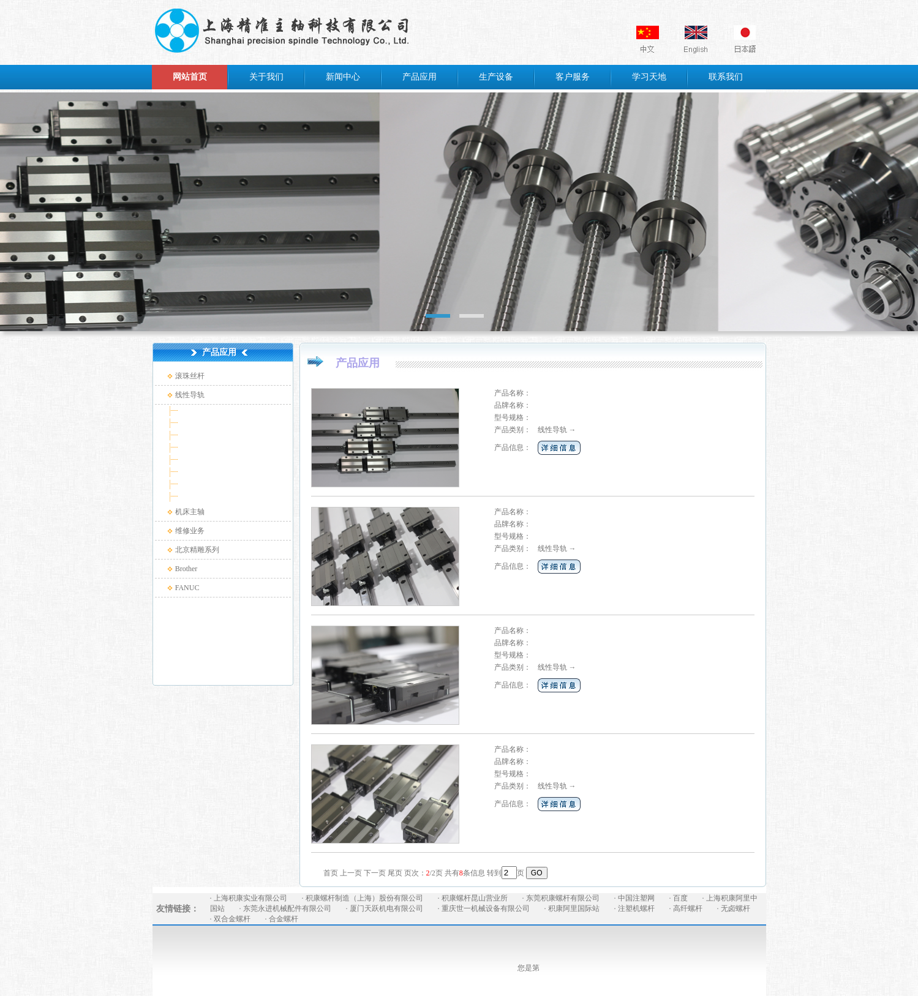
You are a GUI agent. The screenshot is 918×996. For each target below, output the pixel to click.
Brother (186, 568)
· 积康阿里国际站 (572, 908)
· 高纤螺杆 (685, 908)
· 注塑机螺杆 (634, 908)
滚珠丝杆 (190, 376)
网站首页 (190, 76)
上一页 (351, 873)
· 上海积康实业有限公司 (248, 898)
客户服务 (572, 76)
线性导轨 (190, 395)
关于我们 (266, 76)
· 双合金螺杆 (230, 919)
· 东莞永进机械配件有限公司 (285, 908)
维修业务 (190, 530)
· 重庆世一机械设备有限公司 (484, 908)
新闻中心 (343, 76)
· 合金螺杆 (281, 919)
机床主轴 (190, 511)
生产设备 (496, 76)
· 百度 (678, 898)
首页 (330, 873)
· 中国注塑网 (634, 898)
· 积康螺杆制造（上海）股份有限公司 (362, 898)
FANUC (187, 587)
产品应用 (419, 76)
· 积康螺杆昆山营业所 (473, 898)
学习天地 (649, 76)
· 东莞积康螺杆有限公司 (561, 898)
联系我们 (726, 76)
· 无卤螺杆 (733, 908)
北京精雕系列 (197, 549)
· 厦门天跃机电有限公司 (384, 908)
